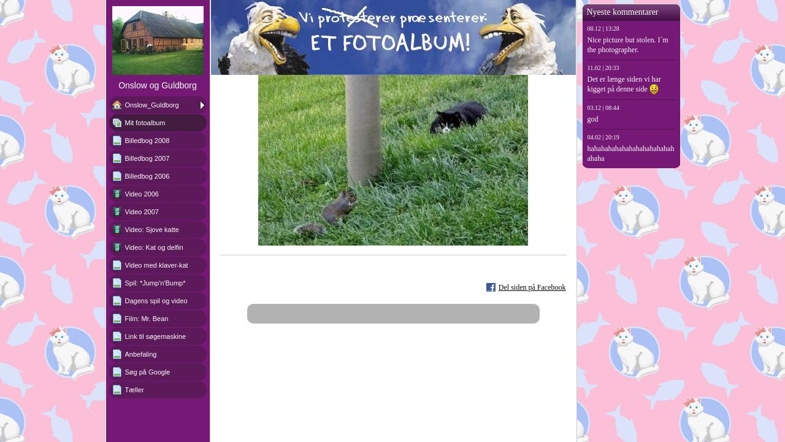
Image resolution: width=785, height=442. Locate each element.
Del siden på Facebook (532, 287)
